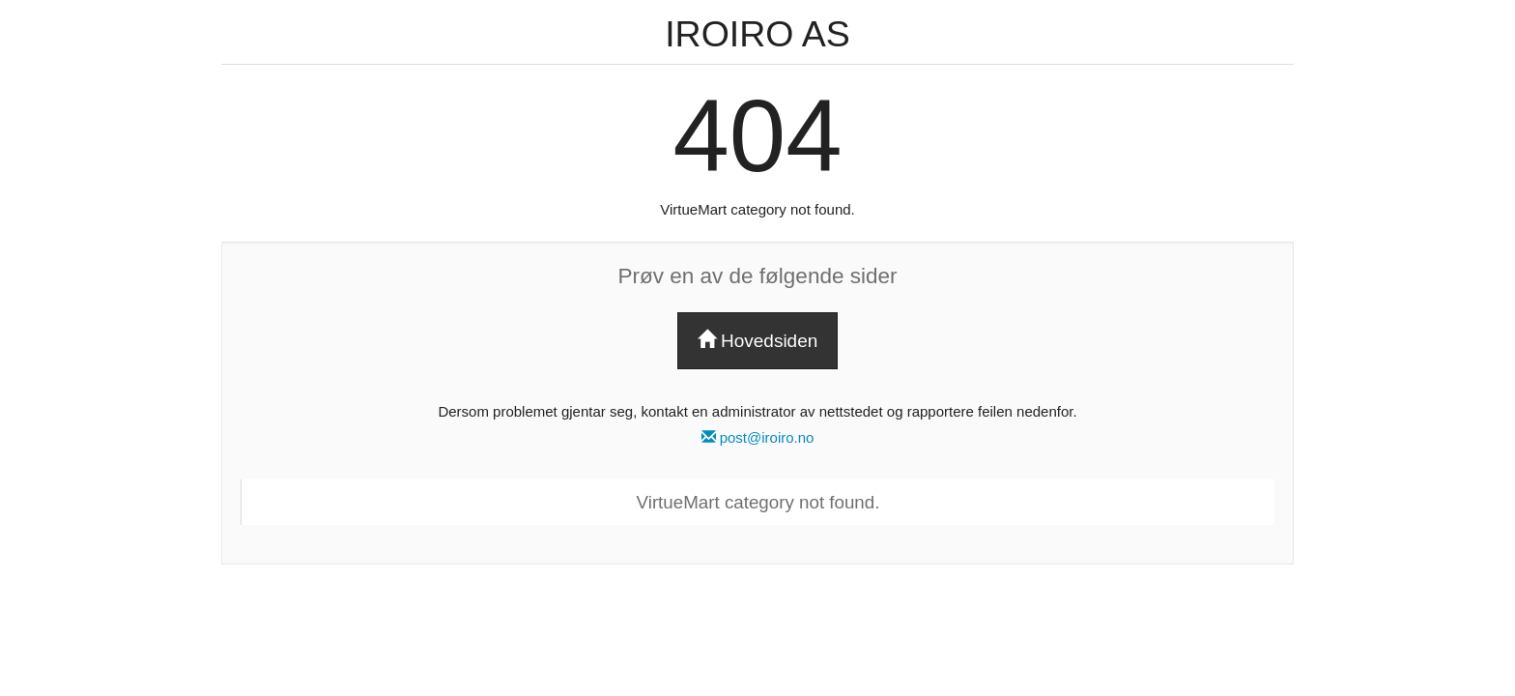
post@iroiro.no (758, 437)
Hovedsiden (758, 340)
